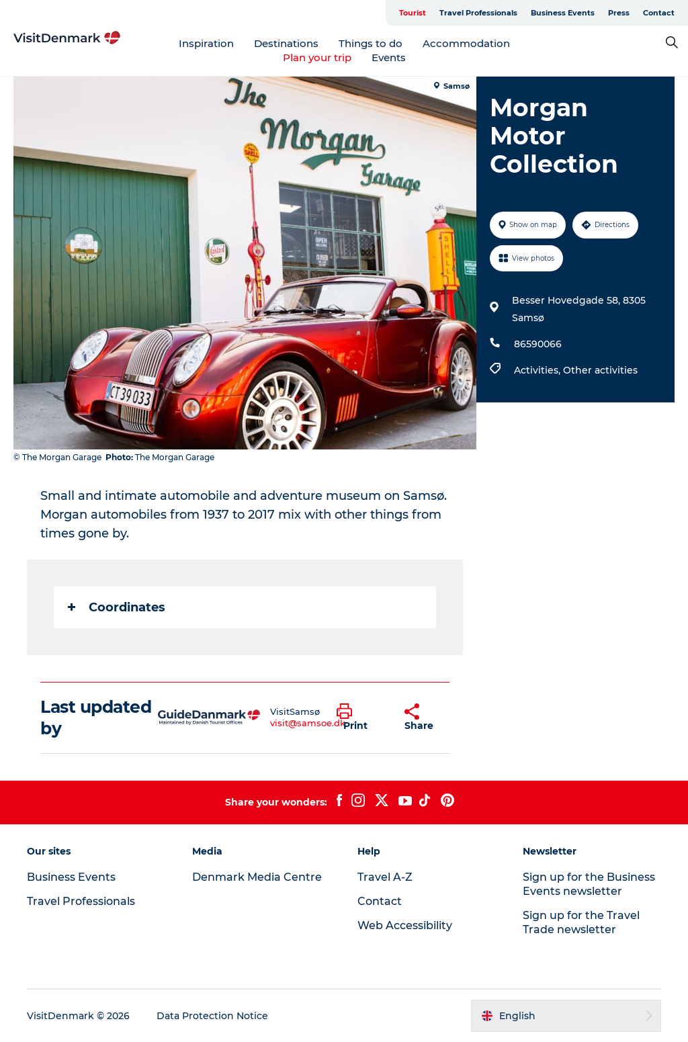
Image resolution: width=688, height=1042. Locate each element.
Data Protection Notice (212, 1016)
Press (619, 12)
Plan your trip (317, 57)
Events (389, 57)
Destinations (286, 43)
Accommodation (466, 43)
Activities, (538, 370)
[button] (360, 717)
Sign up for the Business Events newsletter (589, 884)
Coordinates (116, 607)
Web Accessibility (404, 925)
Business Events (563, 12)
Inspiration (206, 43)
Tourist (412, 12)
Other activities (600, 370)
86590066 (538, 344)
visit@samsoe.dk (307, 723)
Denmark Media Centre (257, 877)
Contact (659, 12)
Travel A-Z (385, 877)
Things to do (370, 43)
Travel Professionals (478, 12)
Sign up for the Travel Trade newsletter (581, 922)
